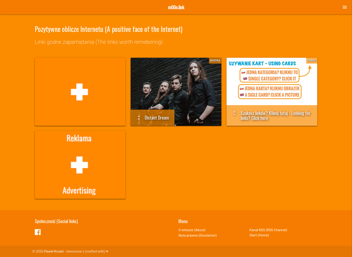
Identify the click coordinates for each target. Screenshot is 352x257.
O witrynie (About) (191, 230)
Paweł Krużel (54, 251)
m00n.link (176, 7)
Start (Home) (259, 235)
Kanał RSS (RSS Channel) (268, 230)
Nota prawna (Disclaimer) (197, 235)
